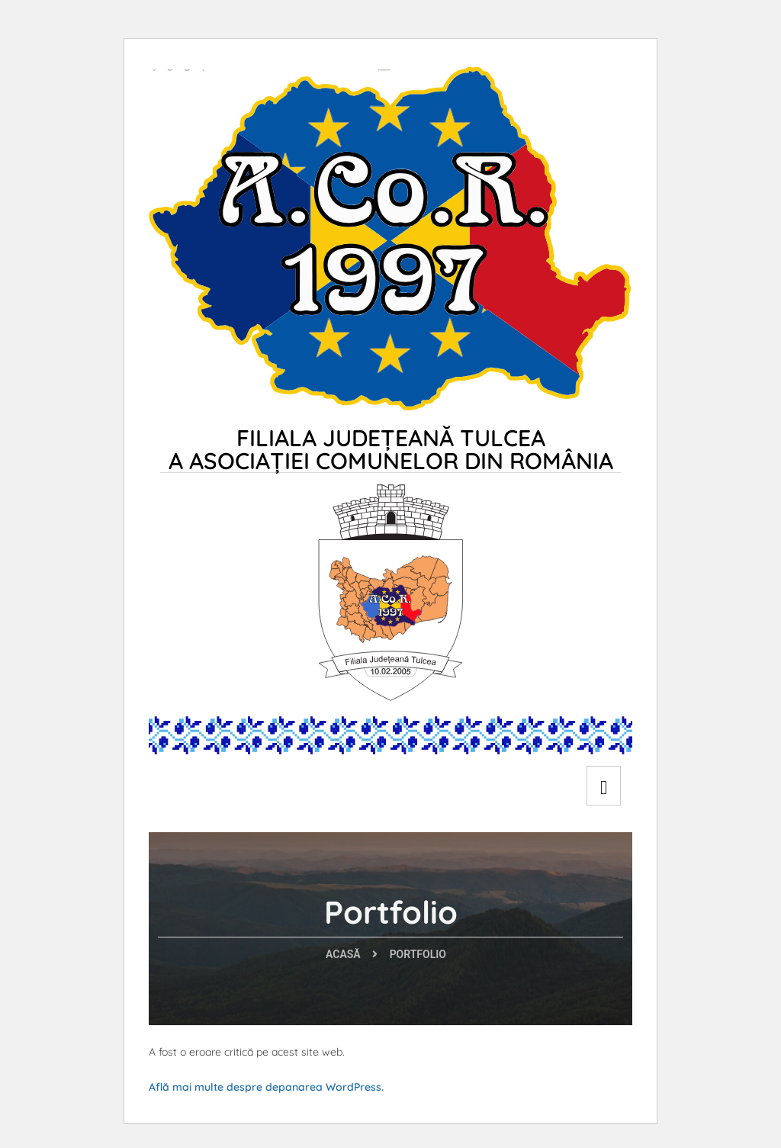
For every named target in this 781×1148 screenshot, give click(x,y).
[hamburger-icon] (604, 786)
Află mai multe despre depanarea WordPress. (266, 1087)
